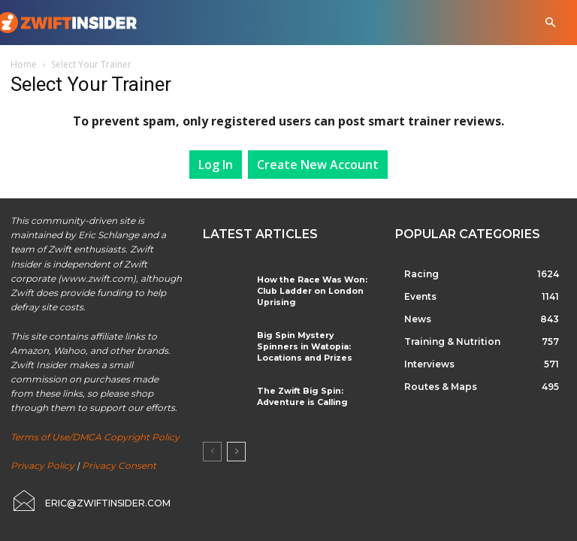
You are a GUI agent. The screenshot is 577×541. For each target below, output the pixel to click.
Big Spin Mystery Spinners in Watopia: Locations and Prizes (315, 343)
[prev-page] (212, 448)
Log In (215, 164)
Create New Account (318, 164)
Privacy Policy (42, 465)
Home (24, 64)
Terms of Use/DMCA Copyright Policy (95, 437)
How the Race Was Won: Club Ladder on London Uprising (306, 289)
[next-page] (236, 448)
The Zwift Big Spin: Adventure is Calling (298, 392)
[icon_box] (90, 500)
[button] (550, 23)
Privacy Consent (119, 465)
